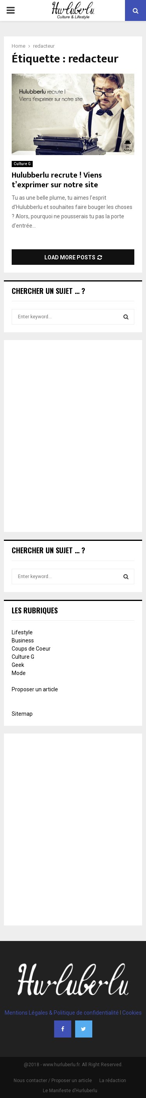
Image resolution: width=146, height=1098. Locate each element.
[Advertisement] (73, 436)
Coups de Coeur (31, 649)
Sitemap (22, 714)
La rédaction (112, 1080)
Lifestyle (22, 632)
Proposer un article (35, 689)
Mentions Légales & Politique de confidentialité (62, 1013)
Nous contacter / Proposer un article (53, 1080)
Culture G (22, 164)
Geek (18, 665)
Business (23, 640)
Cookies (132, 1013)
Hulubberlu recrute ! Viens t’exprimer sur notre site (57, 180)
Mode (19, 673)
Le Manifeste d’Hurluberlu (70, 1090)
